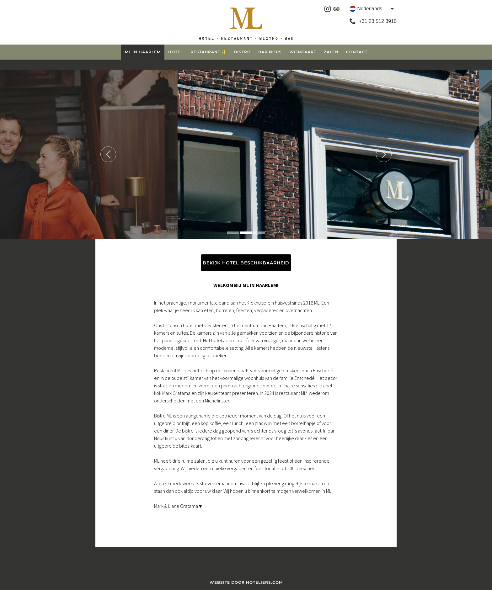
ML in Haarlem (143, 52)
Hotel (175, 52)
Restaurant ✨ (208, 52)
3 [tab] (259, 232)
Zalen (331, 52)
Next (384, 154)
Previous (108, 154)
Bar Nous (270, 52)
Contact (356, 52)
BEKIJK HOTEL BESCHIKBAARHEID (246, 263)
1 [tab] (233, 232)
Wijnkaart (302, 52)
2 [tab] (246, 232)
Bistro (242, 52)
